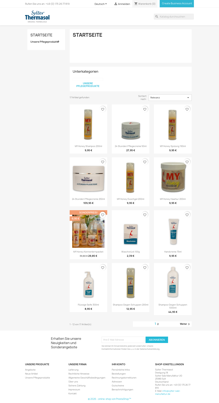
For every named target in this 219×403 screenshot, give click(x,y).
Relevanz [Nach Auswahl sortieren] (170, 97)
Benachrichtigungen (122, 389)
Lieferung (73, 369)
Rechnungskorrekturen (124, 377)
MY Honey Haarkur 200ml (173, 199)
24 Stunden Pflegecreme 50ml (130, 146)
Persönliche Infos (121, 369)
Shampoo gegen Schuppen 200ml (130, 304)
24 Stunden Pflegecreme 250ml (88, 199)
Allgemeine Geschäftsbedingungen (86, 377)
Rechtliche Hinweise (78, 373)
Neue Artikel (31, 373)
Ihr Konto (118, 364)
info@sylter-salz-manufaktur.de (167, 392)
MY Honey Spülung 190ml (173, 146)
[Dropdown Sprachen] (101, 4)
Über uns (73, 381)
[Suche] (174, 17)
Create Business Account (177, 3)
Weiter (185, 324)
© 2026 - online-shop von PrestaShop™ (109, 399)
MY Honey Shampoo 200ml (88, 146)
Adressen (117, 381)
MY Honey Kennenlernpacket (88, 251)
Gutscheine (118, 385)
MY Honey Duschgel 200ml (130, 199)
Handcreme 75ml (172, 251)
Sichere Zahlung (76, 385)
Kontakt (72, 393)
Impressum (74, 389)
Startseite (41, 35)
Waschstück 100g (130, 251)
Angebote (30, 369)
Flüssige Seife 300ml (88, 304)
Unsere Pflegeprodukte (44, 41)
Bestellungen (119, 373)
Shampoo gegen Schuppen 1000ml (172, 306)
